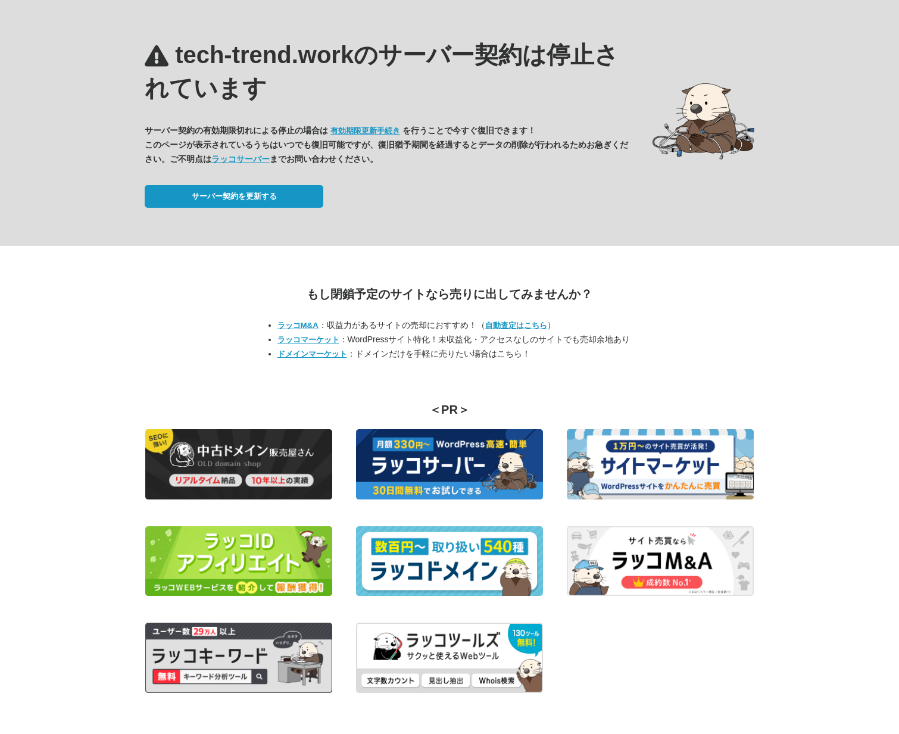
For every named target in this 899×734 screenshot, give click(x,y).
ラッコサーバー (240, 159)
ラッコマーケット (308, 339)
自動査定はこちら (516, 325)
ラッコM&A (298, 325)
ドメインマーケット (312, 353)
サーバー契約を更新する (234, 196)
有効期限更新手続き (365, 130)
